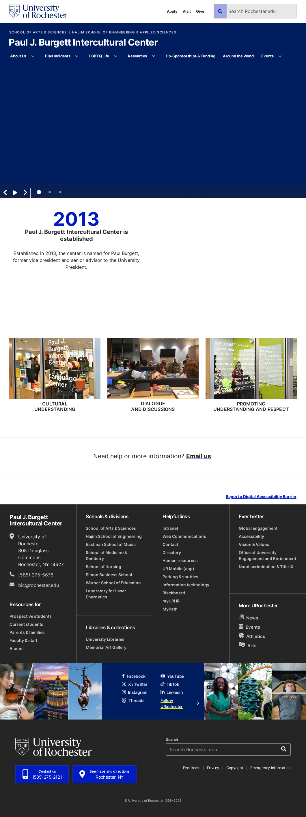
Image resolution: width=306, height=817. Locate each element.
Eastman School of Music (111, 544)
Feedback (191, 767)
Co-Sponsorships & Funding (190, 56)
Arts (247, 645)
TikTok (170, 684)
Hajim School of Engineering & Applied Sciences (124, 32)
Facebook (133, 676)
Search (172, 739)
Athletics (252, 636)
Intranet (170, 528)
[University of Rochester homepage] (38, 11)
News (248, 617)
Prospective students (31, 616)
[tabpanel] (153, 130)
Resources (137, 56)
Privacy (213, 767)
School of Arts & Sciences (38, 32)
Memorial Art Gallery (106, 647)
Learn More (166, 164)
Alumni (17, 648)
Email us (198, 456)
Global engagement (258, 528)
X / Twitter (134, 684)
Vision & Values (254, 544)
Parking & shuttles (180, 576)
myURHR (171, 601)
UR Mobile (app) (178, 568)
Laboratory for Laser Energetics (106, 594)
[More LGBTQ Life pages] (115, 56)
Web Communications (184, 536)
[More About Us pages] (33, 56)
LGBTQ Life (99, 56)
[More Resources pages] (153, 56)
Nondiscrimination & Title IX (266, 566)
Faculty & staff (23, 640)
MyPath (170, 609)
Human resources (180, 560)
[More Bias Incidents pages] (77, 56)
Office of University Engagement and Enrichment (267, 555)
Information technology (186, 584)
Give (200, 11)
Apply (172, 11)
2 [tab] (49, 192)
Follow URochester (180, 703)
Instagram (134, 692)
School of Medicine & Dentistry (106, 555)
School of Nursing (103, 566)
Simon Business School (109, 574)
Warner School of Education (113, 582)
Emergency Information (270, 767)
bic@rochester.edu (38, 585)
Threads (133, 700)
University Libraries (105, 639)
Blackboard (174, 593)
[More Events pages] (280, 56)
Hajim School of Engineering (114, 536)
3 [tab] (60, 192)
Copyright (234, 767)
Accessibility (251, 536)
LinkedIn (172, 692)
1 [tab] (38, 192)
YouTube (172, 676)
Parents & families (27, 632)
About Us (18, 56)
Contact (170, 544)
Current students (26, 624)
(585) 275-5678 (35, 575)
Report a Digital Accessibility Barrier (261, 496)
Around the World (238, 56)
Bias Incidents (57, 56)
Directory (172, 552)
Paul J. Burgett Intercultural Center (83, 42)
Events (267, 56)
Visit (186, 11)
